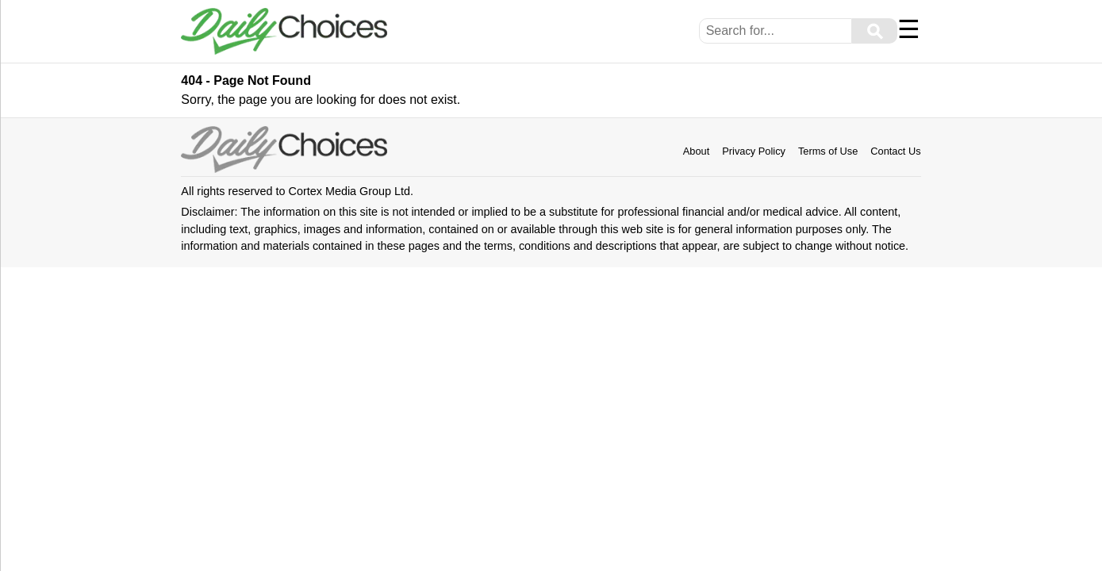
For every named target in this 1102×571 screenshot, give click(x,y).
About (696, 151)
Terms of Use (828, 151)
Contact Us (895, 151)
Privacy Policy (753, 151)
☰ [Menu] (908, 29)
